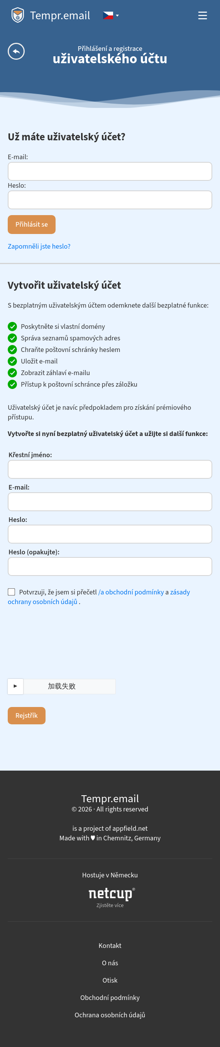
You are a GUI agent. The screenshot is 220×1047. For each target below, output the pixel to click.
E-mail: (18, 157)
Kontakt (109, 946)
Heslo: (17, 185)
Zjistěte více (112, 898)
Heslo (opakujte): (33, 552)
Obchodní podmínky (110, 998)
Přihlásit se (31, 224)
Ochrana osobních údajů (109, 1015)
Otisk (110, 980)
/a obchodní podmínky (131, 592)
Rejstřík (26, 715)
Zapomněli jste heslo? (39, 246)
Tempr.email (51, 15)
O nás (110, 963)
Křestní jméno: (30, 455)
